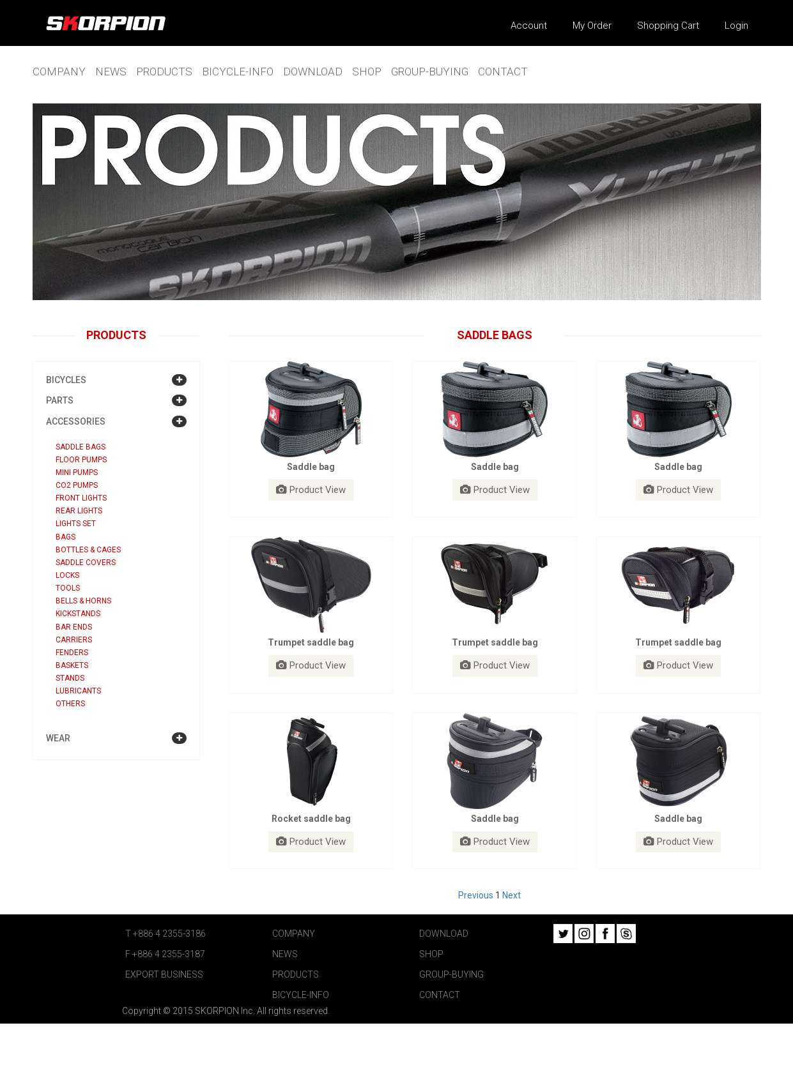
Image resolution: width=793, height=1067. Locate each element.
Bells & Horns (83, 600)
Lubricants (78, 690)
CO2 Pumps (77, 485)
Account (529, 25)
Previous (475, 895)
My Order (592, 25)
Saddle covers (86, 562)
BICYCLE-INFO (237, 71)
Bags (65, 537)
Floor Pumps (81, 459)
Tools (68, 588)
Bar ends (74, 627)
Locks (67, 575)
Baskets (72, 665)
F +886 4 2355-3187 (165, 954)
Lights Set (76, 523)
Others (70, 703)
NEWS (111, 71)
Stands (70, 678)
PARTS (59, 400)
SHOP (366, 71)
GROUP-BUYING (429, 71)
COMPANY (59, 71)
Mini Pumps (77, 472)
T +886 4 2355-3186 (165, 933)
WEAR (58, 738)
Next (511, 895)
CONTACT (503, 71)
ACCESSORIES (75, 421)
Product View (311, 490)
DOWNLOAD (313, 71)
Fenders (72, 652)
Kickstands (78, 613)
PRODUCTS (164, 71)
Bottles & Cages (88, 549)
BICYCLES (66, 380)
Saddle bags (80, 447)
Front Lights (81, 498)
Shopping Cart (668, 25)
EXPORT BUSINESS (164, 974)
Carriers (74, 639)
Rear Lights (79, 510)
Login (736, 25)
